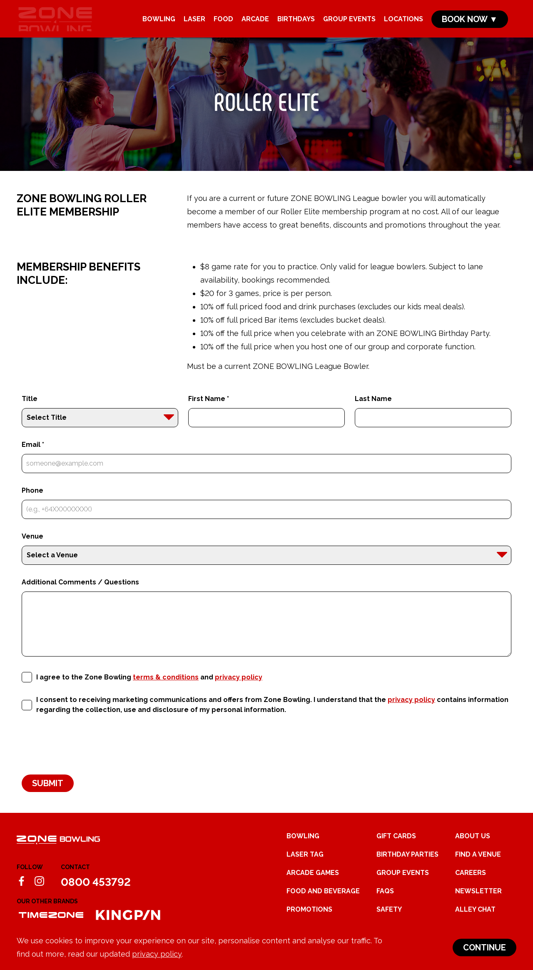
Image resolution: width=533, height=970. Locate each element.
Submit (47, 795)
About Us (472, 847)
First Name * (208, 410)
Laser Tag (305, 866)
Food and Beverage (323, 902)
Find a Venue (478, 866)
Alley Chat (475, 921)
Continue (484, 947)
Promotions (309, 921)
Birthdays (296, 21)
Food (223, 21)
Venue (32, 547)
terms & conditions (166, 688)
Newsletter (478, 902)
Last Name (373, 410)
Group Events (349, 21)
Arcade (255, 21)
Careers (470, 884)
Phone (32, 502)
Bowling (158, 21)
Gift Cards (396, 847)
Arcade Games (312, 884)
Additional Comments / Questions (80, 593)
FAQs (385, 902)
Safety (389, 921)
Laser (194, 21)
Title (29, 410)
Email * (33, 456)
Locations (403, 21)
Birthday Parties (407, 866)
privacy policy (157, 954)
